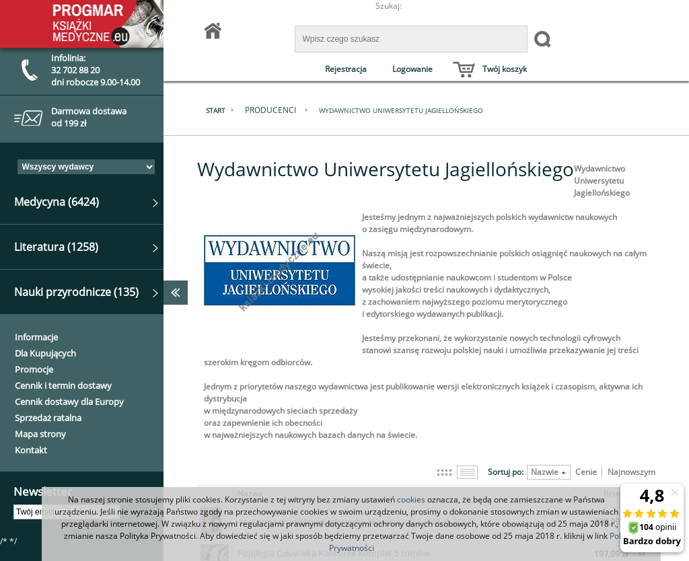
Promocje (34, 369)
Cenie (586, 472)
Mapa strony (40, 434)
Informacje (36, 337)
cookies (411, 499)
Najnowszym (631, 472)
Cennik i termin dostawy (63, 385)
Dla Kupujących (45, 353)
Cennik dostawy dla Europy (69, 402)
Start (223, 110)
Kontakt (31, 450)
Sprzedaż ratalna (48, 418)
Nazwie (544, 472)
